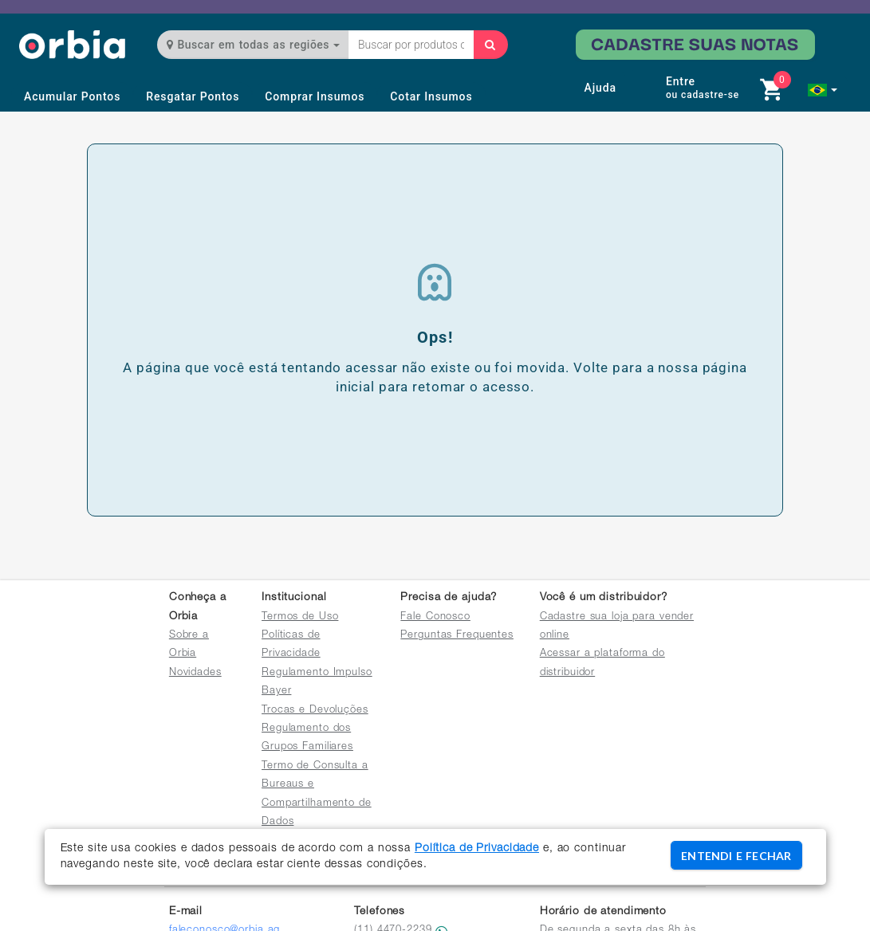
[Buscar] (490, 44)
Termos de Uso (300, 617)
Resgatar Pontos (192, 96)
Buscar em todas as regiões (253, 44)
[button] (822, 90)
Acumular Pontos (72, 96)
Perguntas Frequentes (457, 635)
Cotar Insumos (431, 96)
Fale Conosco (435, 617)
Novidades (195, 673)
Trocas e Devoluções (315, 710)
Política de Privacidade (477, 848)
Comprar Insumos (314, 96)
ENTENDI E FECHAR (736, 855)
